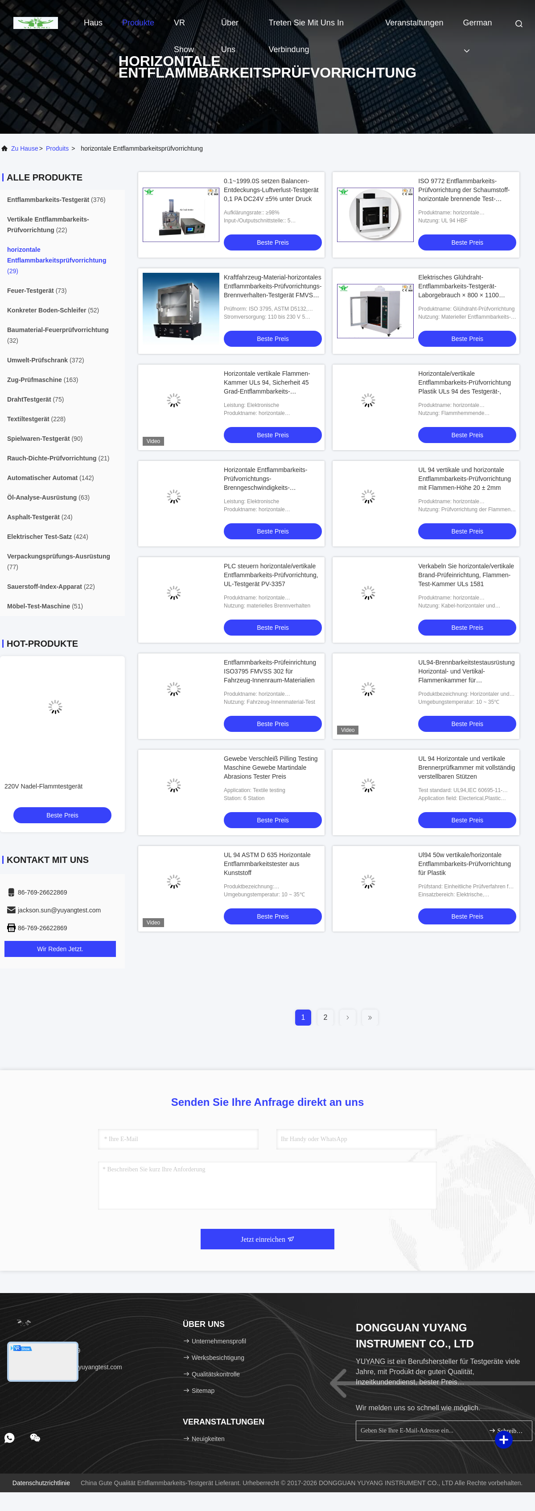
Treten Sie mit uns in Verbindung (306, 27)
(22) (48, 225)
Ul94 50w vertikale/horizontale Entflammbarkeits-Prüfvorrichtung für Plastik (464, 863)
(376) (56, 199)
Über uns (230, 27)
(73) (37, 290)
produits (57, 148)
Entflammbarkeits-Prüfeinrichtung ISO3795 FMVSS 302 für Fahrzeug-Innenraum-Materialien (270, 671)
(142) (50, 477)
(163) (42, 379)
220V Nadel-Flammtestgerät (43, 786)
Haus (93, 22)
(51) (45, 606)
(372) (45, 360)
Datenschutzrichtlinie (41, 1482)
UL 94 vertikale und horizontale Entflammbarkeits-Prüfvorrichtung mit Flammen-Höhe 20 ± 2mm (464, 478)
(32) (58, 335)
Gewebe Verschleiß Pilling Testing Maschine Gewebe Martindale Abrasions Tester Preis (271, 767)
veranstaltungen (414, 22)
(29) (56, 260)
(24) (40, 517)
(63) (48, 497)
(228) (36, 419)
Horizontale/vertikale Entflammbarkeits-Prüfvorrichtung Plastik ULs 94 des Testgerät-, (464, 382)
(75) (35, 399)
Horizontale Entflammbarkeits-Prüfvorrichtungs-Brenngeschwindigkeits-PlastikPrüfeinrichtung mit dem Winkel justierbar (266, 487)
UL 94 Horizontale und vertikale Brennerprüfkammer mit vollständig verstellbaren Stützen (466, 767)
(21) (58, 458)
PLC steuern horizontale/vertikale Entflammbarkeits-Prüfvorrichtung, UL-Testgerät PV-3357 (271, 575)
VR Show (184, 27)
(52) (53, 310)
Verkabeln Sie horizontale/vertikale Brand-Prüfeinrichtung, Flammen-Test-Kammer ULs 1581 (466, 575)
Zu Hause (24, 148)
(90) (44, 438)
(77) (58, 562)
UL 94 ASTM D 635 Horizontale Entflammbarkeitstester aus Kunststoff (267, 863)
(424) (47, 536)
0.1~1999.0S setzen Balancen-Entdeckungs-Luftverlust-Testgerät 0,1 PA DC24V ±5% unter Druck (271, 189)
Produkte (138, 22)
